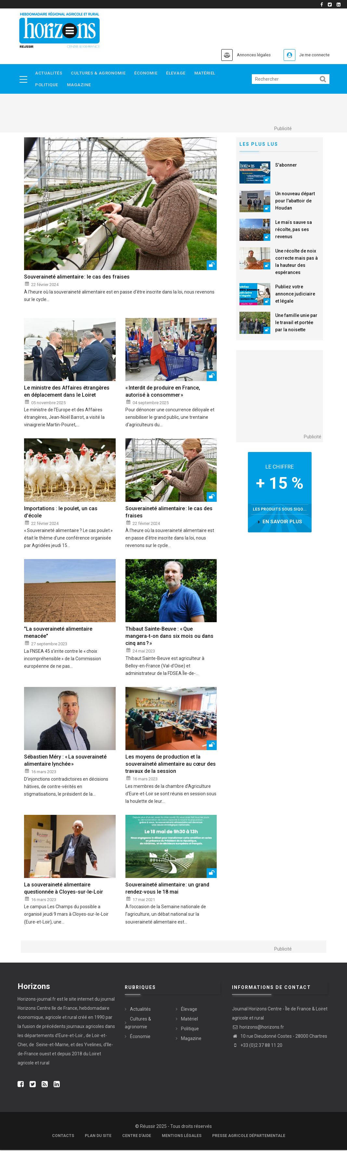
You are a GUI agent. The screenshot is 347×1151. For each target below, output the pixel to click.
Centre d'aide (136, 1136)
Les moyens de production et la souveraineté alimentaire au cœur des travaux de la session (170, 765)
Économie (148, 73)
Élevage (179, 73)
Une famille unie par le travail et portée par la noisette (296, 323)
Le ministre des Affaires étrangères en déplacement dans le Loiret (66, 392)
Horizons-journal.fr (37, 1000)
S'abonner (286, 166)
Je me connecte (311, 55)
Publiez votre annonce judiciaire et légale (295, 295)
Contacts (63, 1136)
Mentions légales (181, 1136)
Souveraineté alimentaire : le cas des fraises (77, 278)
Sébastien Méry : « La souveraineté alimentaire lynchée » (65, 761)
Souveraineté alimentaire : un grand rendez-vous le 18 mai (167, 889)
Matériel (209, 73)
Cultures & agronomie (99, 73)
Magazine (80, 85)
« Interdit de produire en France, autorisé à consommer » (162, 392)
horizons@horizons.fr (258, 1028)
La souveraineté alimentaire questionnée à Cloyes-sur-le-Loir (63, 889)
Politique (46, 85)
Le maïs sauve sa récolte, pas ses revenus (293, 230)
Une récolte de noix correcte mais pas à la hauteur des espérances (296, 262)
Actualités (48, 73)
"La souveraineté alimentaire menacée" (58, 633)
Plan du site (98, 1136)
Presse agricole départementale (248, 1136)
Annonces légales (243, 55)
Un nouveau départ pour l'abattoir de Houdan (295, 202)
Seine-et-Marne (52, 1045)
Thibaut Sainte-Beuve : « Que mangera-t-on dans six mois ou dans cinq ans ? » (169, 637)
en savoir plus (282, 523)
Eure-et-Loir (70, 1036)
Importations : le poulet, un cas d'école (60, 513)
